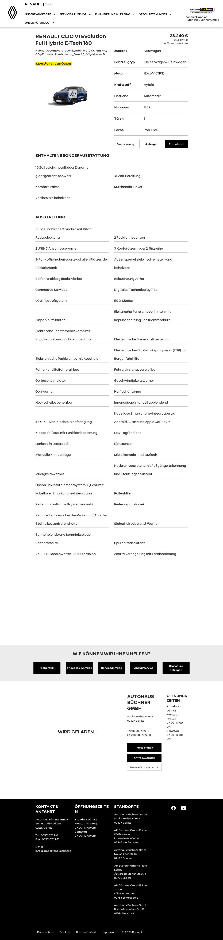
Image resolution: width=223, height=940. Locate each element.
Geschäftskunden (153, 14)
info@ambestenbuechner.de (54, 850)
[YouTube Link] (183, 808)
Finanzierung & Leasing (113, 14)
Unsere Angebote (38, 14)
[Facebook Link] (173, 808)
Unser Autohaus (37, 22)
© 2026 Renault (132, 932)
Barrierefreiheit (86, 932)
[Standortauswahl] (144, 767)
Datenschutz (45, 932)
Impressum (109, 932)
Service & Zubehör (73, 14)
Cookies (65, 932)
